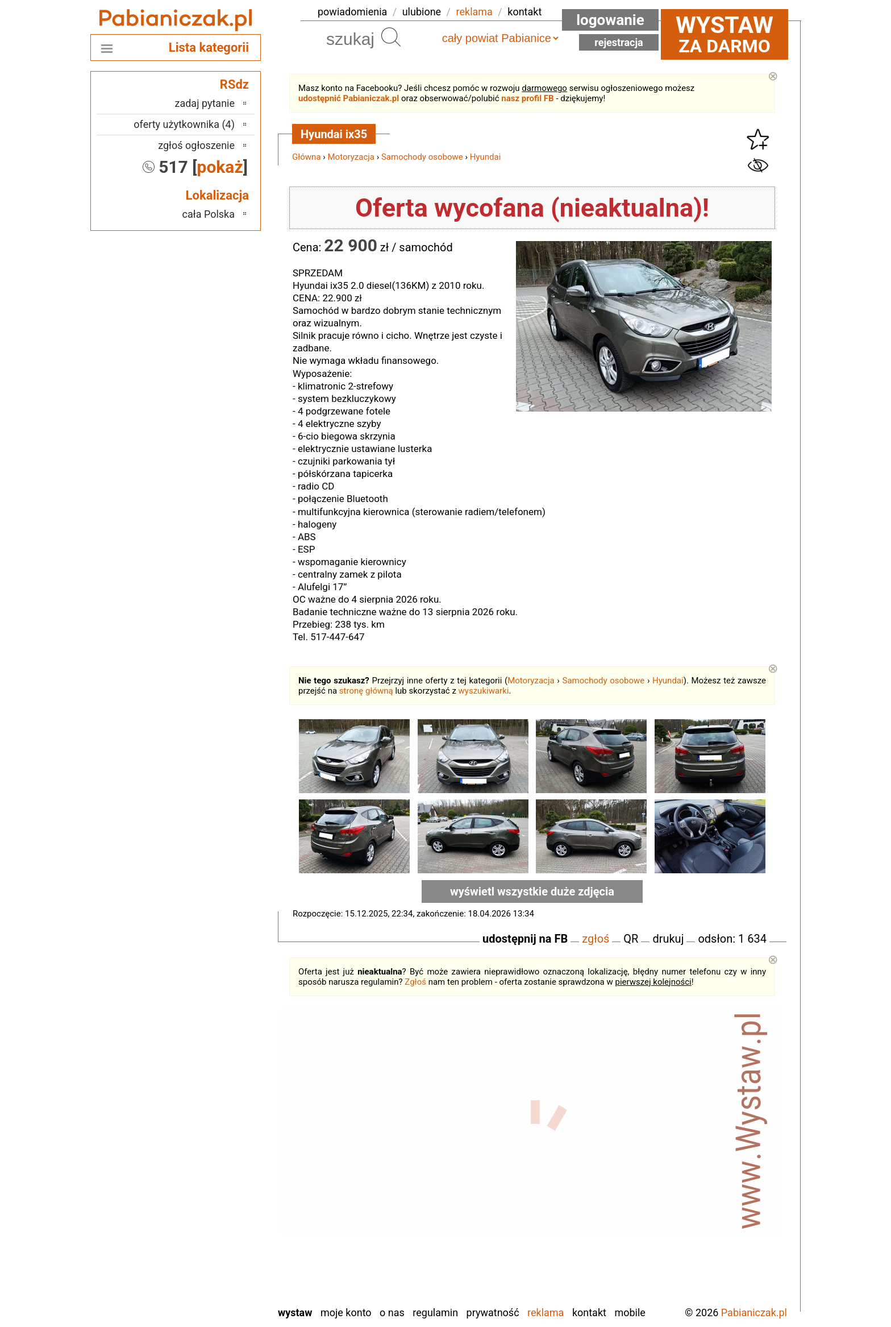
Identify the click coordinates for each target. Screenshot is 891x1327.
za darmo (724, 34)
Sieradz (219, 1219)
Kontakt (589, 1312)
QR (630, 939)
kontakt (524, 12)
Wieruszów (212, 1280)
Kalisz (222, 1157)
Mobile (629, 1312)
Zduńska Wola (205, 1296)
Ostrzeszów (210, 1173)
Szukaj (391, 37)
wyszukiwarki (484, 691)
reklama (474, 12)
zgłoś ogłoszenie (196, 145)
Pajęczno (215, 1188)
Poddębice (212, 1204)
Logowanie (610, 19)
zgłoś (595, 939)
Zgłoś (415, 982)
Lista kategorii (209, 47)
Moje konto (346, 1312)
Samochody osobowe (422, 157)
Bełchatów (212, 1111)
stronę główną (366, 691)
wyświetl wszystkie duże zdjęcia (532, 891)
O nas (392, 1312)
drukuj (668, 939)
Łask (224, 1127)
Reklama (545, 1312)
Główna (306, 157)
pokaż (220, 167)
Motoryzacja (351, 157)
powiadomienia (352, 12)
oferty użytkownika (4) (184, 124)
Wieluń (220, 1265)
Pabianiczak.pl (754, 1312)
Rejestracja (618, 42)
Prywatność (493, 1312)
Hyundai (485, 157)
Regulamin (435, 1312)
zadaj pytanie (204, 103)
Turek (223, 1250)
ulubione (421, 12)
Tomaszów (212, 1234)
